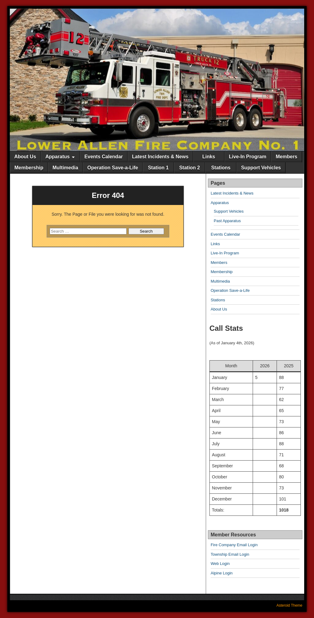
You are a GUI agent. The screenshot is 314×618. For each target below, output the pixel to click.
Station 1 (158, 167)
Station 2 (189, 167)
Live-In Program (247, 156)
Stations (221, 167)
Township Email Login (230, 554)
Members (286, 156)
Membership (28, 167)
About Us (25, 156)
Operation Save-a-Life (112, 167)
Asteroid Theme (290, 605)
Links (208, 156)
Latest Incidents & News (160, 156)
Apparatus (57, 156)
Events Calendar (103, 156)
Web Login (220, 563)
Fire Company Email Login (234, 545)
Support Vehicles (261, 167)
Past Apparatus (227, 220)
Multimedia (65, 167)
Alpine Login (222, 573)
